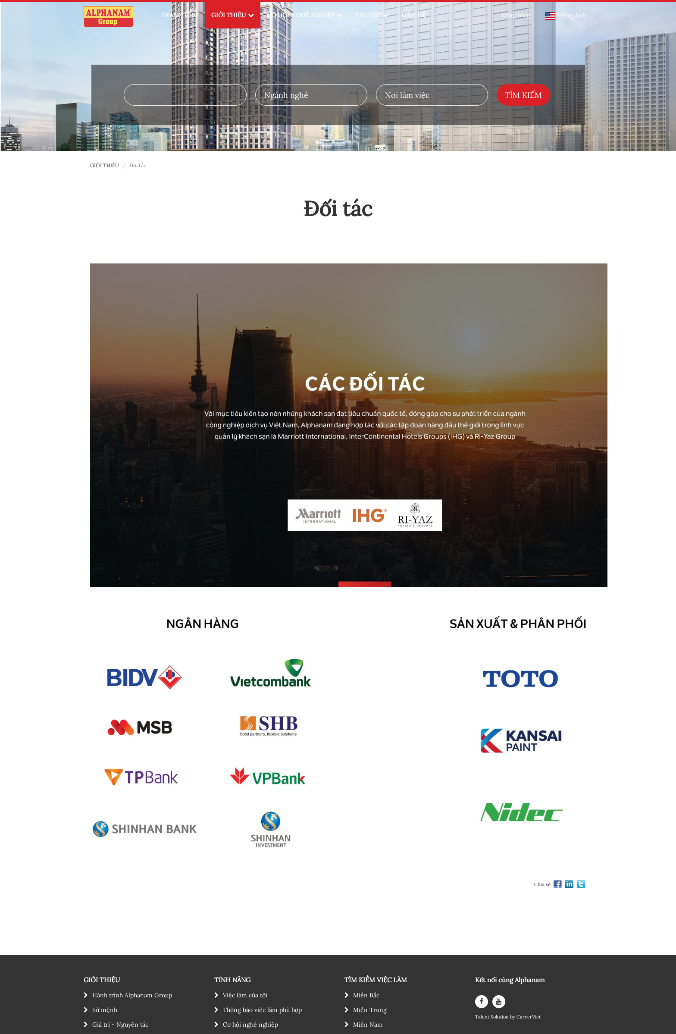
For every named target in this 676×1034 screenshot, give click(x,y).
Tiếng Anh (565, 15)
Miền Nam (368, 1024)
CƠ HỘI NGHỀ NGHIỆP (304, 15)
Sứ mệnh (104, 1010)
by (513, 1017)
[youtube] (498, 1001)
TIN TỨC (371, 15)
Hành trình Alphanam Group (132, 995)
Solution (500, 1017)
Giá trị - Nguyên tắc (120, 1024)
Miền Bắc (366, 995)
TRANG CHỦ (179, 15)
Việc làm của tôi (245, 995)
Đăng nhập (516, 15)
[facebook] (481, 1001)
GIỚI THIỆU (232, 15)
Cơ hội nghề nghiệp (250, 1024)
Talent (483, 1017)
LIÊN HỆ (413, 15)
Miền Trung (370, 1010)
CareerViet (528, 1017)
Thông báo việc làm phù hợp (262, 1010)
